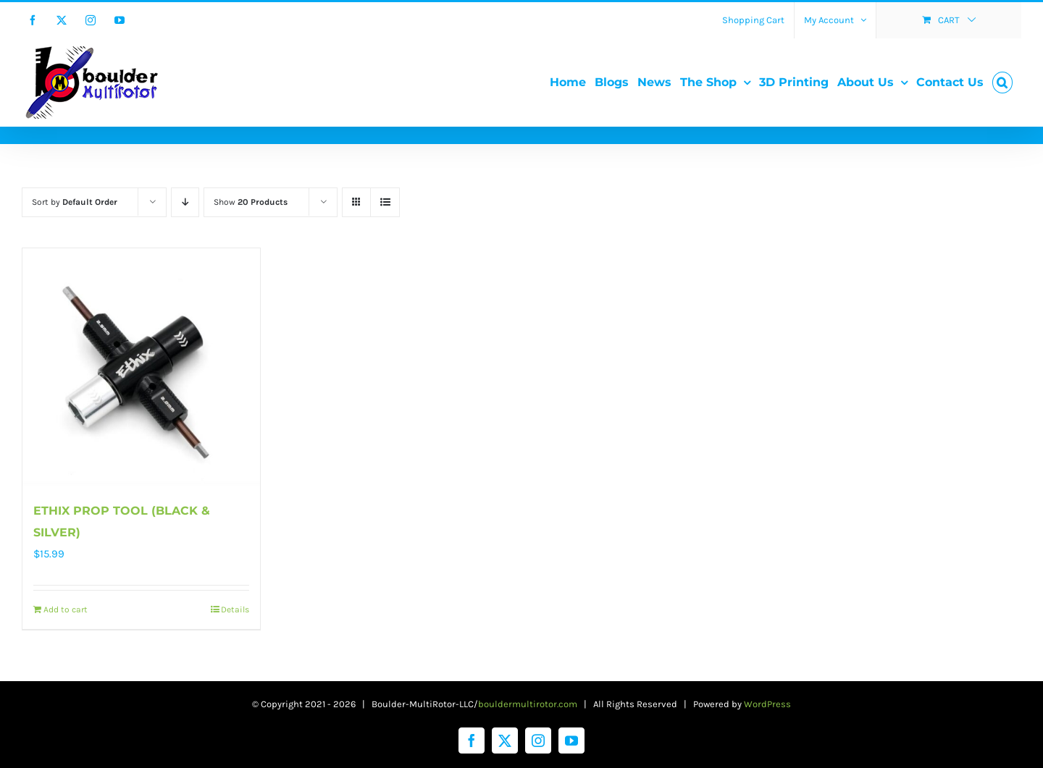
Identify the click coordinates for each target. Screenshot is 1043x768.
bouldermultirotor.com (527, 704)
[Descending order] (185, 202)
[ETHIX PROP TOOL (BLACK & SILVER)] (141, 367)
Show (251, 202)
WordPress (767, 704)
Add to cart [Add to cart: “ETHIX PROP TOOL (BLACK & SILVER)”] (65, 609)
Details (235, 609)
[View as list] (385, 202)
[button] (1002, 82)
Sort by (74, 202)
